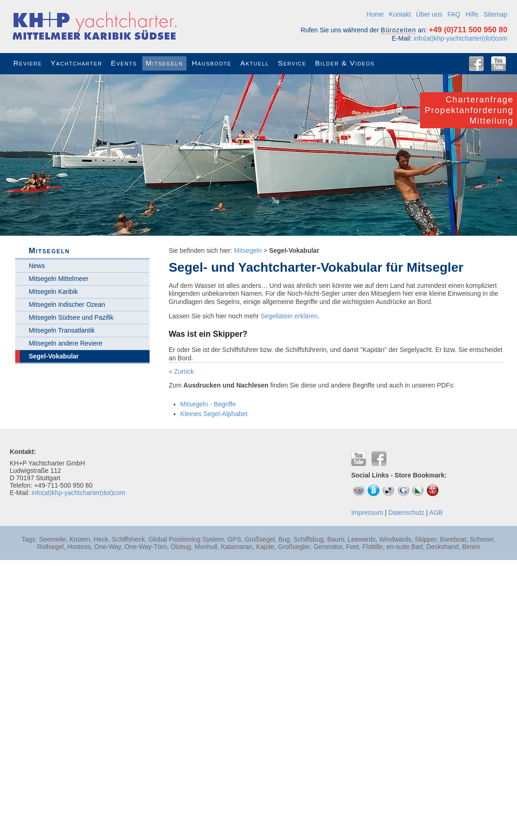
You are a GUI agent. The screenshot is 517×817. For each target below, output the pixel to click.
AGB (436, 512)
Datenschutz (406, 512)
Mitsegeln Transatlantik (62, 330)
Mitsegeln (248, 250)
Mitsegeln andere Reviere (65, 343)
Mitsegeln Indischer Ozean (67, 304)
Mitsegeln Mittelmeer (58, 278)
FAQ (453, 14)
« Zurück (180, 371)
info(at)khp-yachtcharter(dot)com (460, 38)
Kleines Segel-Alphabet (214, 413)
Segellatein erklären (289, 316)
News (37, 265)
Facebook (476, 63)
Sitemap (495, 14)
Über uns (429, 14)
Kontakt (400, 14)
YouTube (498, 63)
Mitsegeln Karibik (53, 291)
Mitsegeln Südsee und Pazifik (71, 317)
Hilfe (471, 14)
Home (375, 14)
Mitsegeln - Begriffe (208, 404)
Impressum (367, 512)
